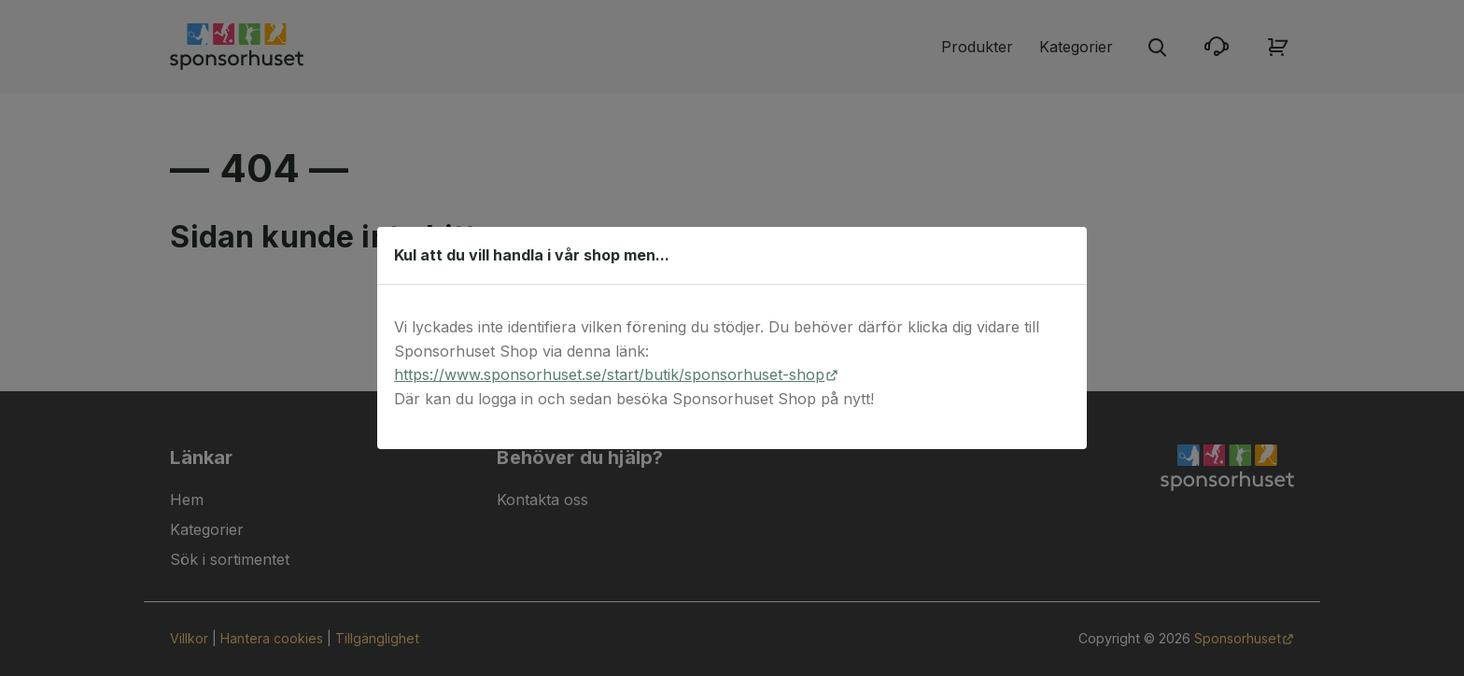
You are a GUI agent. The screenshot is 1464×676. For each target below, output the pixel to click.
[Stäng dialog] (1063, 255)
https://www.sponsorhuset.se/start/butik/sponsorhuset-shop (609, 374)
